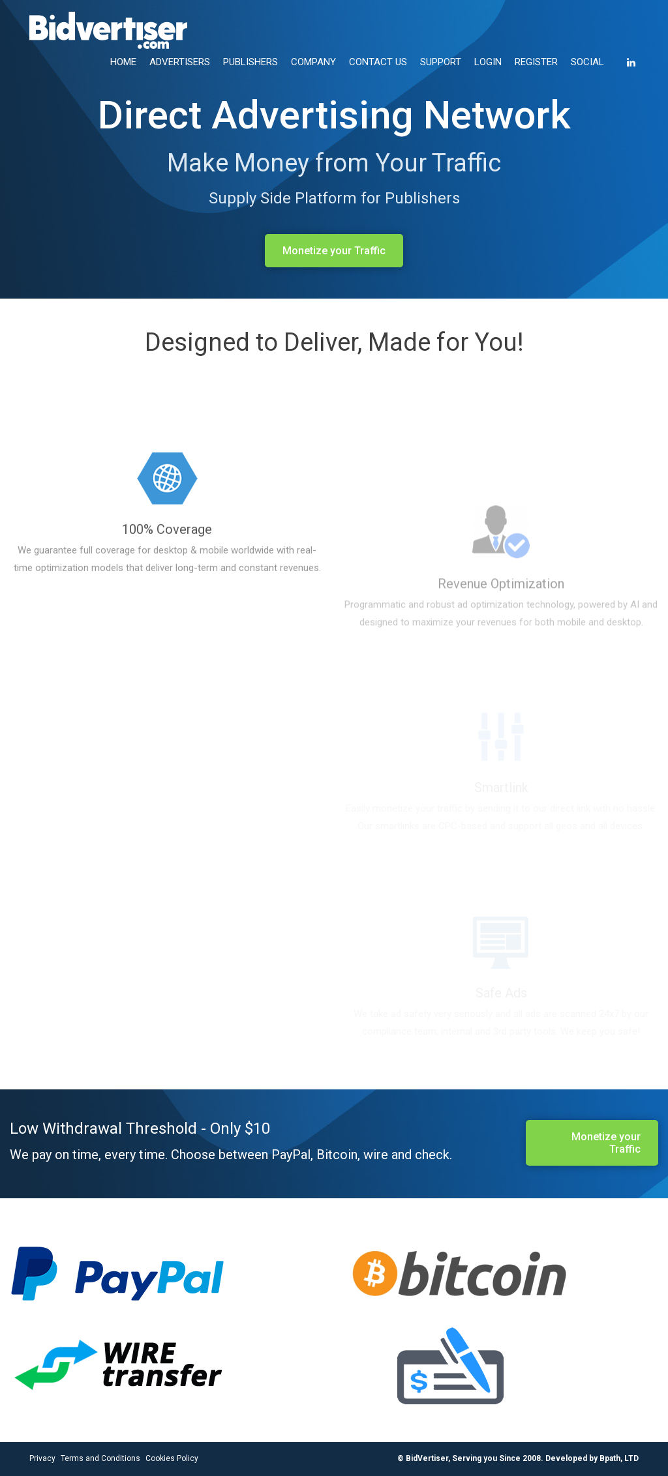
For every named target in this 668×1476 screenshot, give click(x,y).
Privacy (42, 1458)
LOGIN (488, 62)
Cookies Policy (171, 1458)
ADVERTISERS (179, 62)
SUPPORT (440, 62)
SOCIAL (587, 62)
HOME (123, 62)
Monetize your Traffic (334, 250)
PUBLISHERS (250, 62)
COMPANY (313, 62)
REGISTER (536, 62)
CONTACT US (378, 62)
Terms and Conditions (100, 1458)
